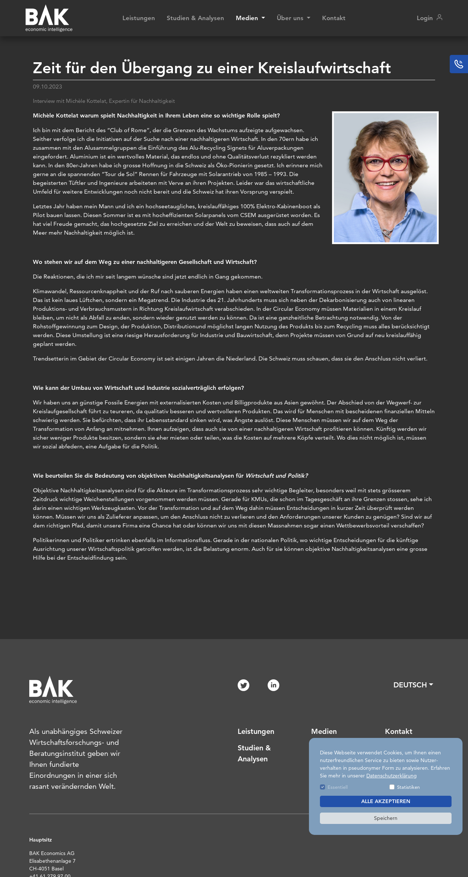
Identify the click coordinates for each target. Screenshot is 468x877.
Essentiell (338, 787)
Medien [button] (248, 18)
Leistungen (138, 18)
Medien (324, 731)
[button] (413, 685)
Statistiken (408, 787)
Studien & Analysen (195, 18)
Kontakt (334, 18)
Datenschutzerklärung (391, 775)
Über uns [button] (291, 18)
